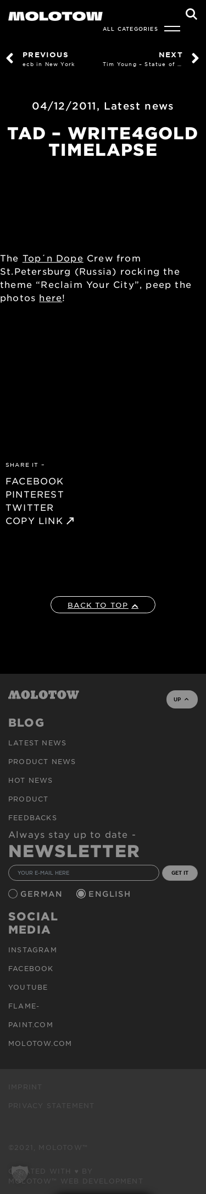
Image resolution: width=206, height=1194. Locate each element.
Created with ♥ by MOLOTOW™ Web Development (75, 1175)
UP (181, 699)
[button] (20, 1174)
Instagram (32, 949)
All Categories (130, 28)
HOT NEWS (30, 780)
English (110, 893)
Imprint (25, 1086)
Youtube (28, 987)
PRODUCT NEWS (42, 761)
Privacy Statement (51, 1105)
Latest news (139, 106)
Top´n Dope (53, 257)
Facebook (31, 968)
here (50, 297)
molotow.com (40, 1043)
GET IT (179, 872)
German (42, 893)
